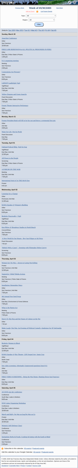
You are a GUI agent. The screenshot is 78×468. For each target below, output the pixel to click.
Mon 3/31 (19, 30)
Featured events (38, 448)
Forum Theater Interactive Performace (15, 105)
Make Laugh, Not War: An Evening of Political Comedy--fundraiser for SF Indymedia (31, 328)
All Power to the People (10, 158)
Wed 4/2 (34, 30)
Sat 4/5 (53, 30)
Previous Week (19, 8)
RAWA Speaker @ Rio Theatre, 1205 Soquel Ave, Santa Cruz (23, 354)
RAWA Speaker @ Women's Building (15, 205)
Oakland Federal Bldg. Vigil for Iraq (14, 147)
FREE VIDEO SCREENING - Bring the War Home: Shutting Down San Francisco (30, 377)
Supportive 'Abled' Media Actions (13, 274)
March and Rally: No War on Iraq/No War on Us (18, 414)
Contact (29, 465)
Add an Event (30, 11)
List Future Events (46, 11)
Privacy (23, 465)
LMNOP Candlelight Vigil (11, 83)
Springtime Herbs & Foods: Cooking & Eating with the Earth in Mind (26, 437)
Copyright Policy (14, 465)
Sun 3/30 (11, 30)
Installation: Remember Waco (12, 285)
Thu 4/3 (41, 30)
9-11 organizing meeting (10, 61)
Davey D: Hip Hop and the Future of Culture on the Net (21, 319)
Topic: (23, 16)
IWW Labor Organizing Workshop (14, 403)
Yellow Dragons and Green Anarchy (14, 94)
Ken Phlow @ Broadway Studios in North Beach (19, 227)
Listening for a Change (10, 194)
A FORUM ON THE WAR (11, 169)
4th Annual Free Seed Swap (11, 296)
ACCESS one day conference (12, 392)
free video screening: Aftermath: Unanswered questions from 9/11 (24, 366)
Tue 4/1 (27, 30)
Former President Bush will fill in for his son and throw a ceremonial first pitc (29, 121)
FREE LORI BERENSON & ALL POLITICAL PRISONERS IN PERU (26, 49)
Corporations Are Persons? (11, 72)
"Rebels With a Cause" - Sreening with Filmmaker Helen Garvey (24, 248)
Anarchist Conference (9, 38)
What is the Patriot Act (9, 308)
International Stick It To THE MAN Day (16, 181)
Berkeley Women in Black (11, 343)
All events (27, 448)
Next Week (59, 8)
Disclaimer (5, 465)
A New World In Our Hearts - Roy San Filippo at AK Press (22, 238)
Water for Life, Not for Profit (12, 132)
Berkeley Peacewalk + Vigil (11, 216)
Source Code (37, 465)
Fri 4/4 (47, 30)
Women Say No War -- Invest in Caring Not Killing (19, 263)
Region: (25, 20)
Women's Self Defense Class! (12, 426)
